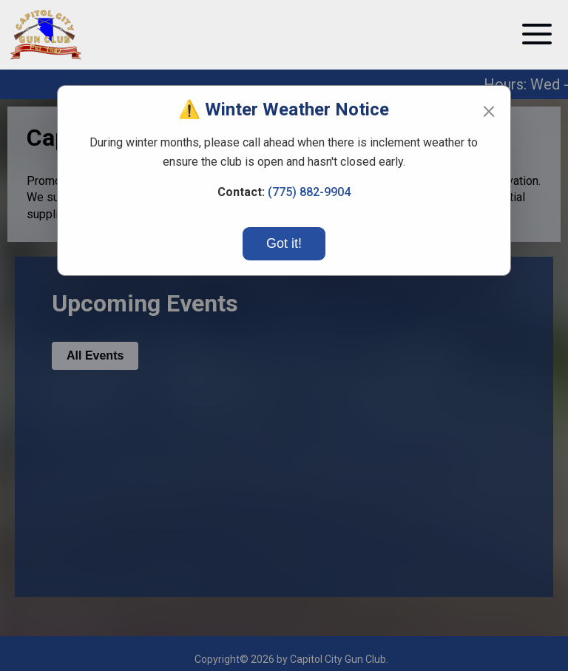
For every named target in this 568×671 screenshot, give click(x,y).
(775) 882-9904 (309, 192)
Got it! (284, 243)
